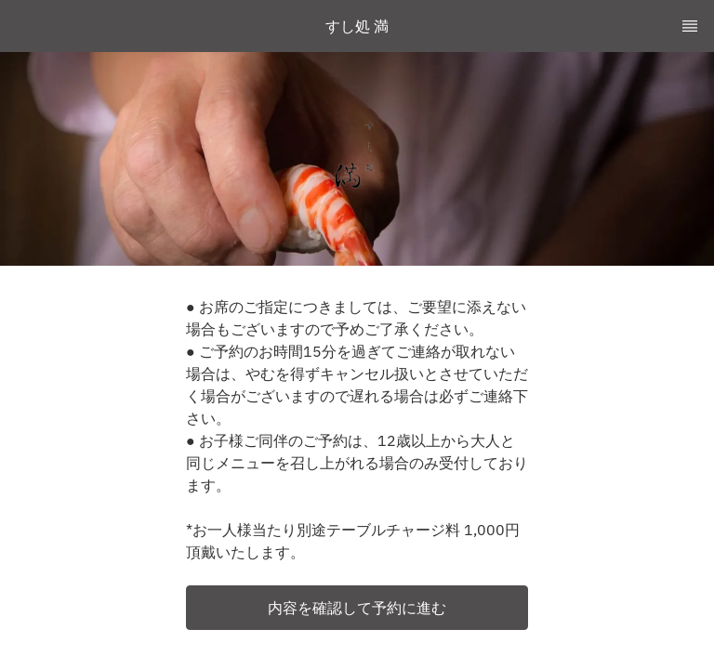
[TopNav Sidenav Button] (690, 26)
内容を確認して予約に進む (357, 607)
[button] (357, 607)
